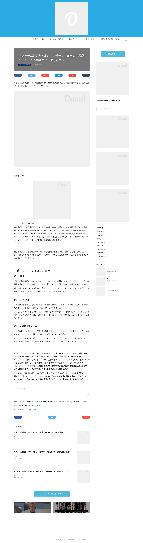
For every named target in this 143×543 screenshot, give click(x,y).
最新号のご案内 (39, 39)
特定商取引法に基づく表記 (109, 39)
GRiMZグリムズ (20, 223)
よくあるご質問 (88, 39)
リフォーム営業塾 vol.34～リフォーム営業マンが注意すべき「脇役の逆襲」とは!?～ (43, 452)
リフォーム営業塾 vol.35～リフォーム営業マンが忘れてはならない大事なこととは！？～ (44, 432)
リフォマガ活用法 (56, 39)
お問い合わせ (73, 39)
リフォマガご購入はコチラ (51, 494)
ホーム (26, 39)
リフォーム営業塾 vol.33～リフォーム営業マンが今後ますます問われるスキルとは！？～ (44, 471)
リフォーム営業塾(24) (19, 388)
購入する (111, 54)
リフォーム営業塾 (25, 64)
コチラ (84, 402)
